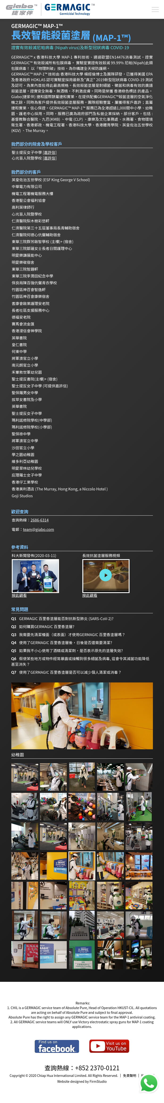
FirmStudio (98, 1081)
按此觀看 (35, 578)
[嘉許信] (50, 152)
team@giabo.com (38, 529)
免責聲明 (129, 1075)
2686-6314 (40, 520)
